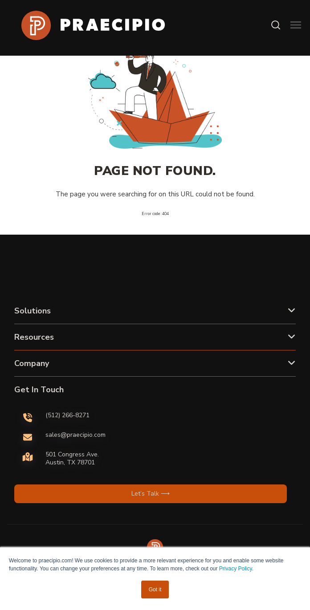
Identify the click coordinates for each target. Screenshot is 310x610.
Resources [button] (34, 337)
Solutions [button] (32, 311)
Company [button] (31, 363)
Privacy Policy (235, 568)
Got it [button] (155, 589)
